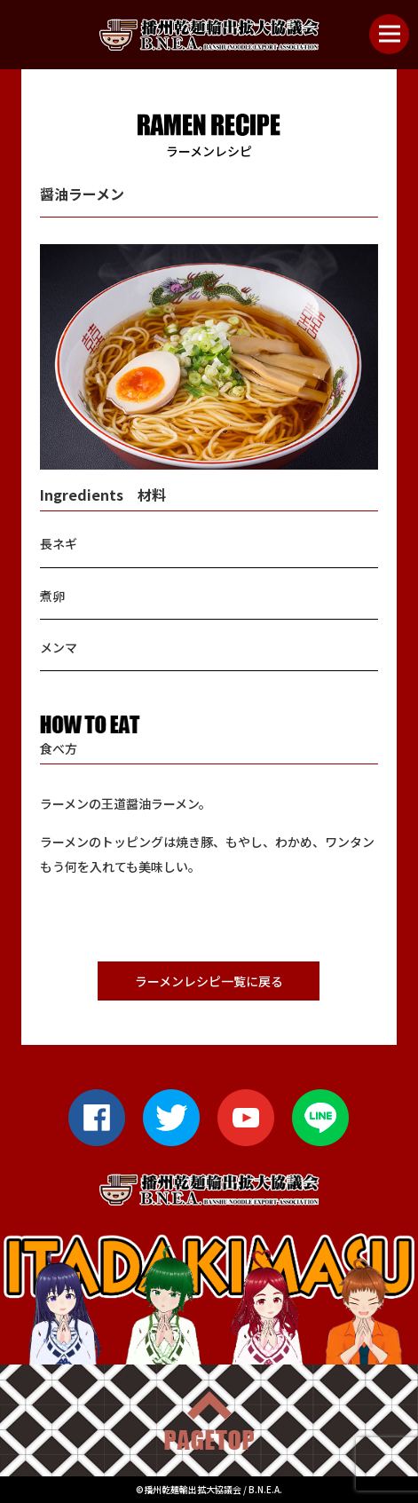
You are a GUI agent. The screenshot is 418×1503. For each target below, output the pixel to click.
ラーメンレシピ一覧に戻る (209, 981)
